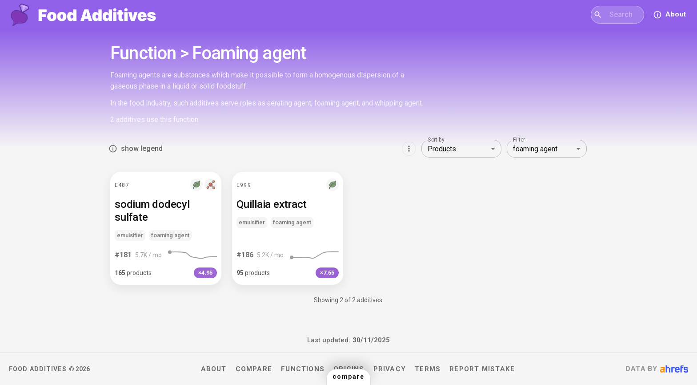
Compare (254, 369)
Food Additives (38, 369)
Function (143, 53)
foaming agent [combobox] (535, 149)
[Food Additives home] (83, 15)
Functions (302, 369)
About (214, 369)
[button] (165, 228)
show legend (136, 148)
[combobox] (623, 14)
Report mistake (482, 369)
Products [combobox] (442, 149)
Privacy (389, 369)
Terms (428, 369)
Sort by (436, 140)
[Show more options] (409, 149)
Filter (519, 140)
